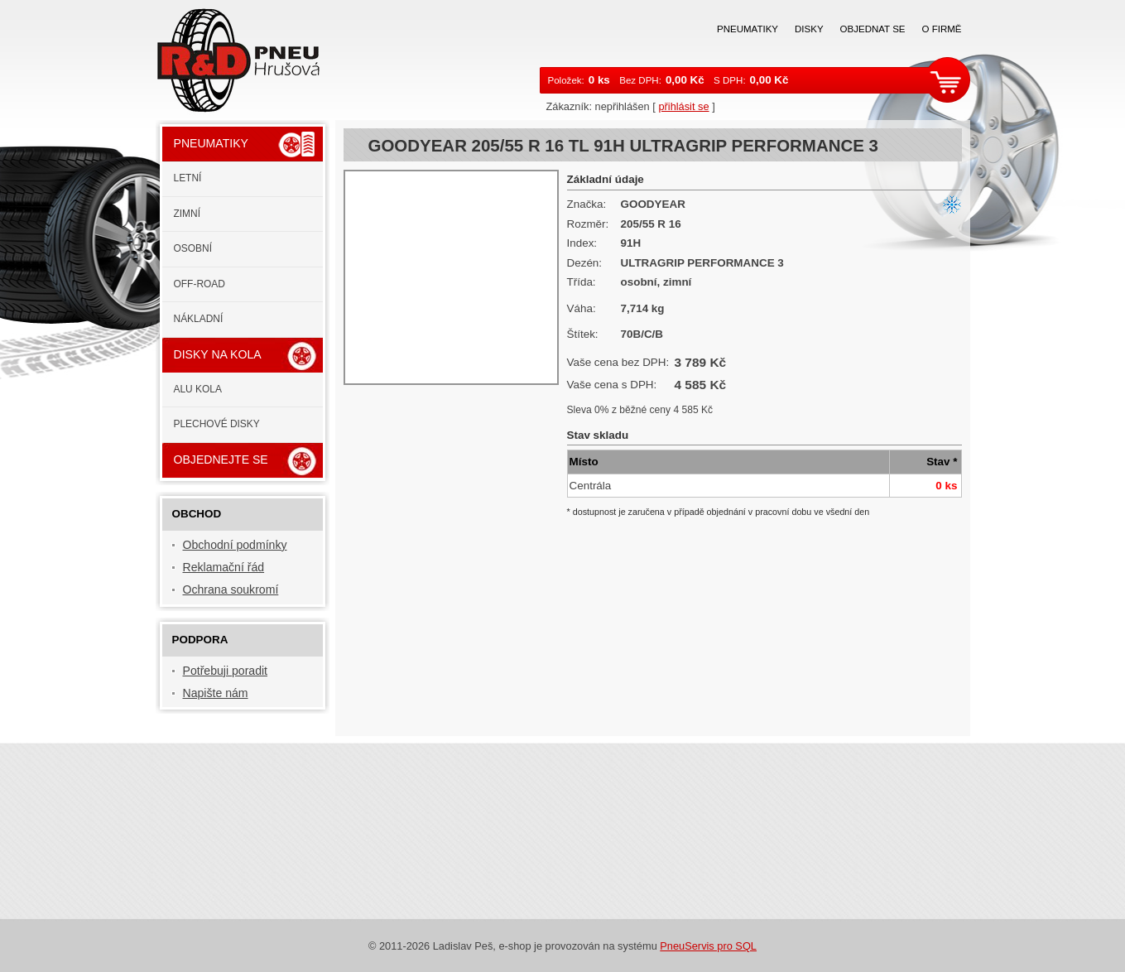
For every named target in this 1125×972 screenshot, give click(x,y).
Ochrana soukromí (231, 589)
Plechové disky (217, 424)
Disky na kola (218, 354)
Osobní (193, 248)
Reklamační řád (224, 567)
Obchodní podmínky (235, 544)
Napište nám (215, 693)
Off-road (199, 284)
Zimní (187, 213)
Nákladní (199, 319)
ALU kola (198, 389)
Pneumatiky (747, 29)
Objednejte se (221, 459)
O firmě (942, 29)
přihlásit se (683, 106)
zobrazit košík (949, 79)
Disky (809, 29)
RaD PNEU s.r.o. (248, 58)
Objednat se (873, 29)
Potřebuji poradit (225, 670)
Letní (188, 178)
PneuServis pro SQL (708, 946)
